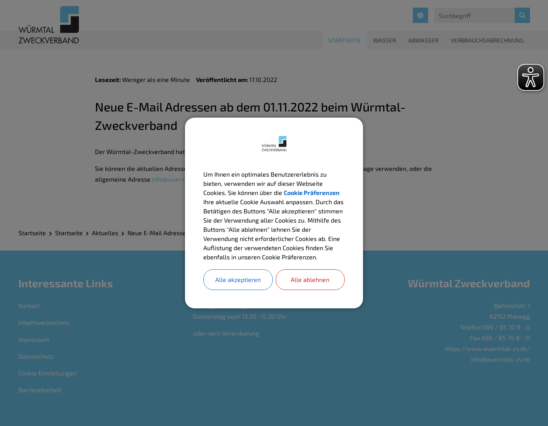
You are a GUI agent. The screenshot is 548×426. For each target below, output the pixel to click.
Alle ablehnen (310, 279)
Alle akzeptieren (238, 279)
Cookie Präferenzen (312, 192)
